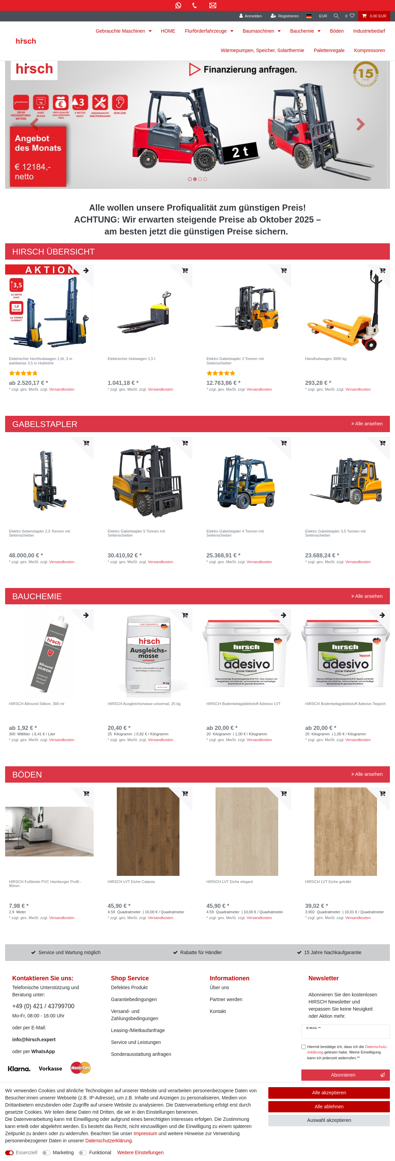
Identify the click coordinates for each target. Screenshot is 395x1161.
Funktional (100, 1152)
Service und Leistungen (136, 1042)
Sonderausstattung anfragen (141, 1054)
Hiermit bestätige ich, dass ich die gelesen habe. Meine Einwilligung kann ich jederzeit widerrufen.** (347, 1052)
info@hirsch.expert (34, 1039)
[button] (34, 125)
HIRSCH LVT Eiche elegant (229, 882)
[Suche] (335, 16)
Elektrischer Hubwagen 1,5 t (131, 359)
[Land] (305, 16)
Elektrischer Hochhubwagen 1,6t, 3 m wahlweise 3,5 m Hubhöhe (40, 361)
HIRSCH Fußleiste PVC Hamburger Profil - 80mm (45, 884)
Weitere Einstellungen (140, 1152)
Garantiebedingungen (134, 999)
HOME (168, 31)
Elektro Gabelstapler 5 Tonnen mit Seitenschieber (136, 533)
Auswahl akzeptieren (329, 1120)
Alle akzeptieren (329, 1092)
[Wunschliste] (350, 16)
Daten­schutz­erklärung (108, 1140)
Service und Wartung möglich (69, 952)
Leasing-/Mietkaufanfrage (138, 1030)
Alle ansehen (367, 423)
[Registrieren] (281, 16)
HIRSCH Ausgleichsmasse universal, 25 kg (144, 704)
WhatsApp (43, 1051)
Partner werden (226, 999)
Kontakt (218, 1011)
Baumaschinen (259, 31)
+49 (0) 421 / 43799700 (43, 1006)
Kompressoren (369, 50)
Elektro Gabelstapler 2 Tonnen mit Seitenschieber (235, 361)
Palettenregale (329, 50)
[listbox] (49, 308)
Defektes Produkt (129, 987)
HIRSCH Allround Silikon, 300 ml (36, 704)
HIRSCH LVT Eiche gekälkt (328, 882)
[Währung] (320, 16)
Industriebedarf (369, 31)
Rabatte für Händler (201, 952)
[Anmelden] (247, 16)
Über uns (219, 987)
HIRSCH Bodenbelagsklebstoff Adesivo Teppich (345, 704)
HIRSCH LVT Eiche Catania (131, 882)
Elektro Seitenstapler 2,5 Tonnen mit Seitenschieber (39, 533)
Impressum (145, 1133)
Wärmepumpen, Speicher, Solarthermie (262, 50)
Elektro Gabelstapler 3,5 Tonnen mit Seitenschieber (335, 533)
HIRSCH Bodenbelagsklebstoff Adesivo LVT (243, 704)
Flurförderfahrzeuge (206, 31)
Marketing (63, 1152)
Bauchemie (302, 31)
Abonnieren (358, 1075)
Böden (337, 31)
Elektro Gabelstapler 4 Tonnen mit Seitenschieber (235, 533)
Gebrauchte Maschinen (121, 31)
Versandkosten (61, 389)
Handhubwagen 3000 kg (325, 359)
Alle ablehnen (329, 1106)
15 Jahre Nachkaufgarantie (332, 952)
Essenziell (26, 1152)
